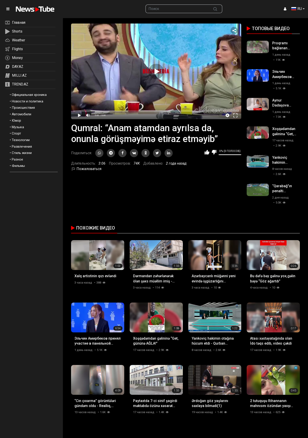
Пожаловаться (86, 169)
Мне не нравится (214, 152)
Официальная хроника (29, 95)
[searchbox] (177, 9)
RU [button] (296, 9)
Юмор (16, 120)
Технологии (21, 140)
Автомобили (21, 114)
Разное (17, 159)
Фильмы (18, 166)
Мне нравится (207, 152)
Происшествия (23, 108)
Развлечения (22, 146)
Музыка (18, 127)
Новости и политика (27, 101)
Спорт (16, 133)
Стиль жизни (22, 153)
